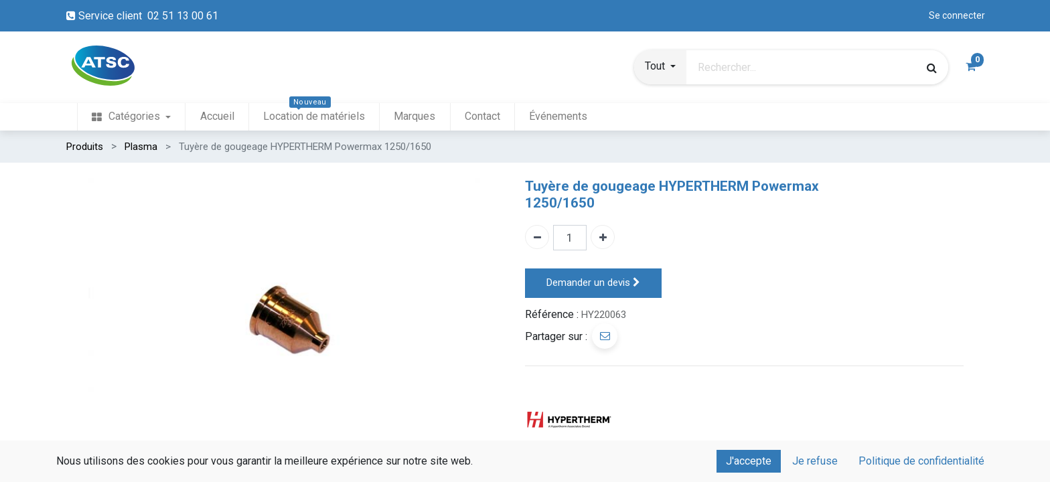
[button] (660, 67)
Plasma (141, 147)
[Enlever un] (537, 237)
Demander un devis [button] (593, 283)
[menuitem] (131, 116)
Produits (84, 147)
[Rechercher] (931, 67)
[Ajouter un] (603, 237)
